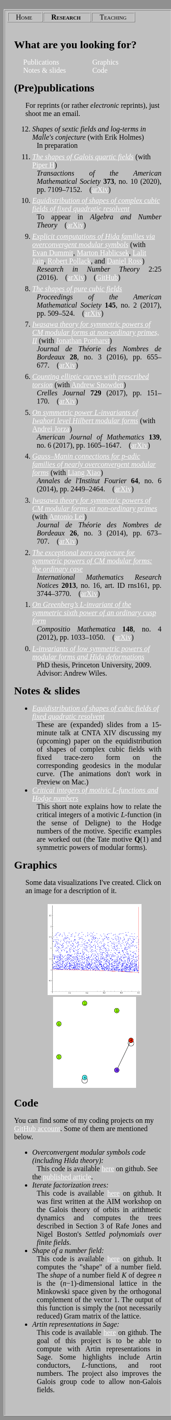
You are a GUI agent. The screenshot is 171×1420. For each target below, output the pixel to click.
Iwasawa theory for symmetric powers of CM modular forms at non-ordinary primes (94, 504)
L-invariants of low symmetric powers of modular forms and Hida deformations (91, 653)
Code (99, 70)
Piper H (43, 165)
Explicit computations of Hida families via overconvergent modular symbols (93, 240)
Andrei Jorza (50, 429)
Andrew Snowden (97, 385)
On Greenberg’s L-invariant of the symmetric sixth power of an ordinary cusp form (94, 613)
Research (66, 17)
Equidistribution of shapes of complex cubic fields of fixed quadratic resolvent (96, 204)
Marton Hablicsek (103, 253)
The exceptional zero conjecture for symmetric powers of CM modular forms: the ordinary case (92, 561)
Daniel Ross (124, 261)
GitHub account (37, 1128)
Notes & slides (44, 70)
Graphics (105, 62)
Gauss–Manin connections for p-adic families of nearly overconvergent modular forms (94, 464)
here (108, 1168)
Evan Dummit (52, 253)
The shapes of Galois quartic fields (83, 157)
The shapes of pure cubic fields (77, 289)
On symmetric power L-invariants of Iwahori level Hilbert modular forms (85, 416)
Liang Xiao (84, 472)
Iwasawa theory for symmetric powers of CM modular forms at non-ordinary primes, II (95, 332)
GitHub (107, 277)
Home (24, 17)
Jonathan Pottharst (82, 340)
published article (67, 1177)
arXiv (100, 189)
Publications (41, 62)
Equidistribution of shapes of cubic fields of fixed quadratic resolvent (95, 712)
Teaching (113, 17)
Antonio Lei (66, 516)
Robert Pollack (69, 261)
